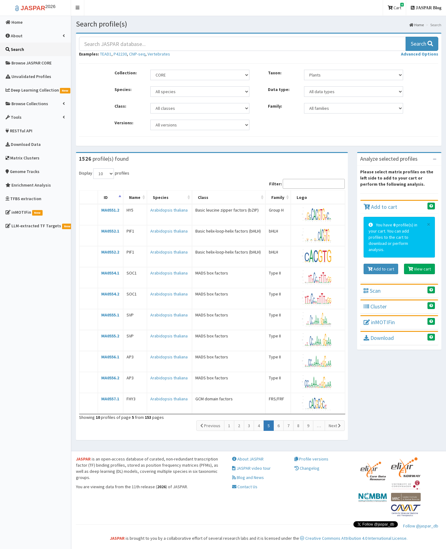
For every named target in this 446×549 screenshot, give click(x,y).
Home (416, 25)
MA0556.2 (110, 378)
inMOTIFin (379, 322)
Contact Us (244, 486)
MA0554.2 (110, 294)
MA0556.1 (110, 357)
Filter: (307, 184)
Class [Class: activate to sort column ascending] (203, 197)
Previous (210, 425)
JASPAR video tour (251, 468)
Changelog (306, 468)
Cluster (375, 306)
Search (422, 43)
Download (379, 337)
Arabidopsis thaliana (169, 210)
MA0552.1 (110, 231)
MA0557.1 (110, 399)
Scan (372, 290)
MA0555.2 (110, 336)
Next (335, 425)
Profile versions (311, 459)
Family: (275, 106)
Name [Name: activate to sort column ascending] (134, 197)
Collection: (126, 73)
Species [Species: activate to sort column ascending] (161, 197)
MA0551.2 (110, 210)
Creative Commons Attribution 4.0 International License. (353, 538)
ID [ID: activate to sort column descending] (106, 197)
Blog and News (248, 477)
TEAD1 (105, 54)
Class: (120, 106)
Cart (396, 6)
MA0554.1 (110, 273)
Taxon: (274, 73)
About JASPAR (248, 459)
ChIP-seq (137, 54)
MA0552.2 (110, 252)
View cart (419, 269)
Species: (123, 89)
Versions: (124, 123)
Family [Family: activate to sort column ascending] (277, 197)
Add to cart (380, 206)
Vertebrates (159, 54)
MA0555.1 (110, 315)
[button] (77, 8)
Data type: (279, 89)
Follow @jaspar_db (420, 526)
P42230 (120, 54)
